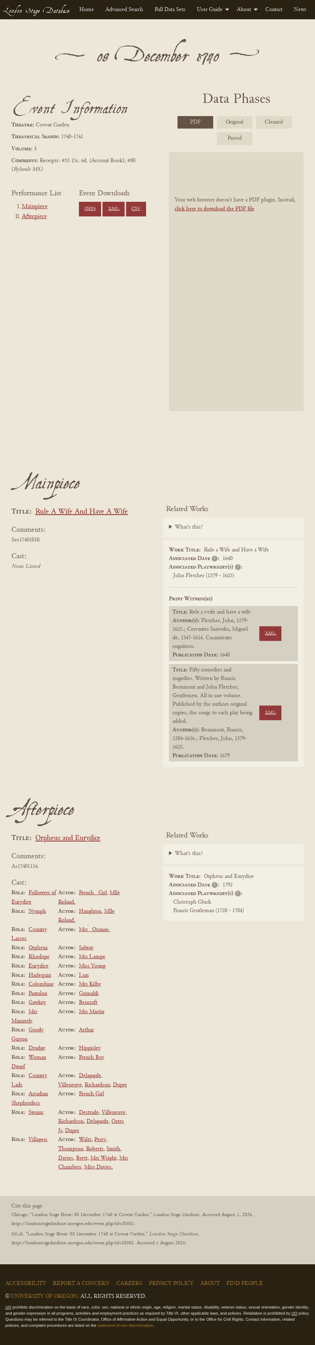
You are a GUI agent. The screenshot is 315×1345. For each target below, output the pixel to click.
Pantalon (38, 993)
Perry (100, 1139)
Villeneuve (70, 1085)
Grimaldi (89, 993)
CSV (135, 208)
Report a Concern (81, 1283)
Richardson (97, 1085)
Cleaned (274, 122)
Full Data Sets (170, 9)
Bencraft (88, 1002)
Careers (129, 1283)
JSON (90, 208)
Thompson (70, 1149)
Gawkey (37, 1002)
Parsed (235, 138)
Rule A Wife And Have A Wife (81, 512)
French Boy (91, 1057)
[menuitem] (87, 9)
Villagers (38, 1139)
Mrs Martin (91, 1012)
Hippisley (90, 1048)
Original (234, 122)
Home (86, 9)
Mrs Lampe (92, 957)
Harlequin (40, 975)
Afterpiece (34, 217)
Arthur (86, 1030)
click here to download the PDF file (214, 209)
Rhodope (39, 957)
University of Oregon (44, 1296)
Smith (113, 1149)
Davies (65, 1158)
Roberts (95, 1149)
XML (113, 208)
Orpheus (38, 948)
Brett (82, 1158)
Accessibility (25, 1283)
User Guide (209, 9)
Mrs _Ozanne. (94, 929)
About (244, 9)
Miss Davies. (98, 1167)
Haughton (90, 911)
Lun (84, 975)
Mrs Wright (103, 1158)
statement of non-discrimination (125, 1325)
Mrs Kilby (90, 984)
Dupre (120, 1085)
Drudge (37, 1048)
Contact (273, 9)
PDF (195, 122)
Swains (36, 1112)
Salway (86, 948)
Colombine (41, 984)
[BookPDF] (236, 281)
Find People (244, 1283)
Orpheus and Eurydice (67, 838)
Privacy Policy (171, 1283)
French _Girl (93, 893)
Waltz (85, 1139)
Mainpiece (35, 207)
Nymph (37, 911)
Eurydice (39, 966)
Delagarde (90, 1076)
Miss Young (92, 966)
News (300, 9)
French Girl (91, 1094)
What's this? (189, 527)
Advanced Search (124, 9)
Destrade (89, 1112)
